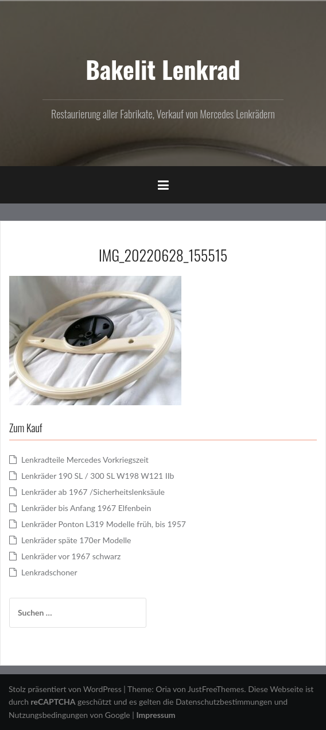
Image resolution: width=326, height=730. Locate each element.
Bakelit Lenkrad (163, 69)
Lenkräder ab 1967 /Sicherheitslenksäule (93, 492)
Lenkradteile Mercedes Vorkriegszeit (85, 459)
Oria (163, 689)
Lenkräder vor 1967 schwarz (71, 556)
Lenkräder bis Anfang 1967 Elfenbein (86, 508)
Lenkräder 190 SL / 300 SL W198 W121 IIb (97, 476)
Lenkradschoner (49, 572)
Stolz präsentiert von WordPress (65, 689)
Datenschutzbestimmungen (224, 701)
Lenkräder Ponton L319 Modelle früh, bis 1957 (103, 524)
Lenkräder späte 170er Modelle (76, 540)
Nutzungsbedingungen (48, 715)
